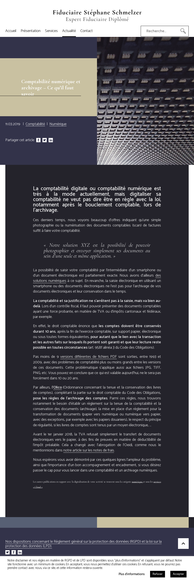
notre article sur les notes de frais (88, 450)
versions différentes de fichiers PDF (88, 357)
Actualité (69, 31)
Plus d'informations (132, 573)
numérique (137, 481)
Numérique (58, 124)
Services (51, 31)
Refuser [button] (157, 574)
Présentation (31, 31)
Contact (86, 31)
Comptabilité (35, 124)
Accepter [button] (178, 574)
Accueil (10, 31)
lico (57, 387)
